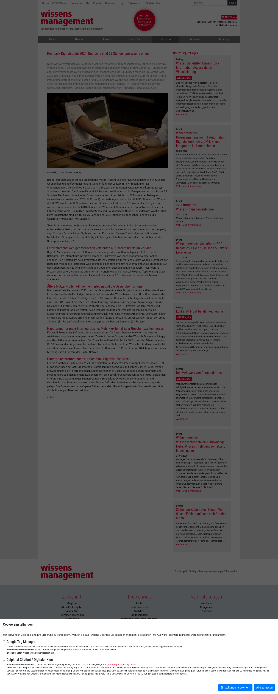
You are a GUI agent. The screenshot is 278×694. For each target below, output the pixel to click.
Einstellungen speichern (235, 687)
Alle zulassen (264, 687)
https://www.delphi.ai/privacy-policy (118, 664)
